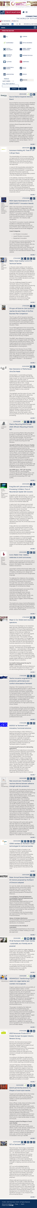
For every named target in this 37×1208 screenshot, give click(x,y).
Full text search (8, 84)
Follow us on (7, 1205)
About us (15, 21)
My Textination (6, 21)
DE (17, 24)
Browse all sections (30, 24)
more (32, 144)
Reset (23, 88)
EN (19, 24)
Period (6, 79)
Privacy (16, 1204)
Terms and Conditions (7, 1204)
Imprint (22, 1204)
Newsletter (5, 24)
